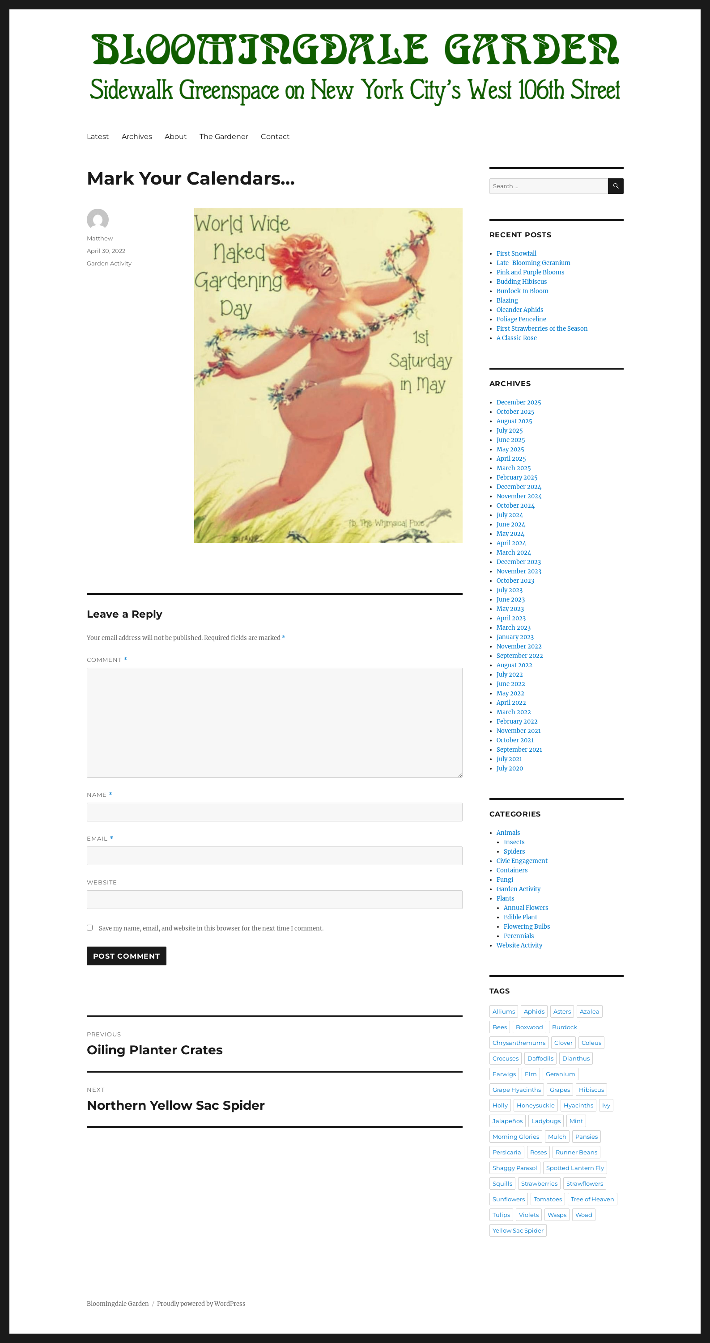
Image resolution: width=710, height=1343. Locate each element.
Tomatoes (548, 1199)
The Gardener (224, 136)
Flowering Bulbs (527, 926)
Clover (563, 1042)
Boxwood (529, 1027)
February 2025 (517, 477)
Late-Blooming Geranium (533, 263)
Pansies (586, 1136)
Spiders (514, 851)
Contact (275, 136)
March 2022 (514, 712)
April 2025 (511, 459)
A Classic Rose (517, 338)
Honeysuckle (536, 1105)
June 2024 (511, 524)
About (176, 136)
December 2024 (519, 487)
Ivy (606, 1105)
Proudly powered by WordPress (201, 1304)
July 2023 (510, 590)
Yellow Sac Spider (518, 1230)
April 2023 (511, 618)
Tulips (501, 1214)
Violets (529, 1214)
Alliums (504, 1011)
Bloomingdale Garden (118, 1304)
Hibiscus (591, 1089)
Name (100, 795)
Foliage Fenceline (521, 319)
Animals (508, 833)
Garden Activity (109, 263)
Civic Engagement (522, 861)
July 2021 (509, 759)
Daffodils (540, 1058)
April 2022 (511, 703)
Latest (98, 136)
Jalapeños (508, 1120)
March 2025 (514, 468)
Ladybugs (546, 1120)
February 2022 (517, 721)
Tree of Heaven (592, 1199)
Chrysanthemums (519, 1042)
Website (102, 882)
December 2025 (519, 402)
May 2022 (510, 693)
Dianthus (576, 1058)
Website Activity (519, 945)
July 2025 (510, 430)
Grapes (560, 1089)
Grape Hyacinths (517, 1089)
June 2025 (511, 440)
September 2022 (520, 656)
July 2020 (510, 768)
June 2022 (511, 684)
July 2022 (510, 674)
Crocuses (506, 1058)
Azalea (589, 1011)
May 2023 (510, 609)
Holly (500, 1105)
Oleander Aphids (520, 310)
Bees (500, 1027)
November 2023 (519, 571)
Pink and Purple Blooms (531, 272)
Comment (107, 660)
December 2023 (519, 562)
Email (100, 838)
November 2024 (519, 496)
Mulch (557, 1136)
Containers (512, 870)
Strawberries (539, 1183)
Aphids (534, 1011)
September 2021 (519, 750)
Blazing (507, 300)
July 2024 (510, 515)
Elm (531, 1074)
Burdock (564, 1027)
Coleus (591, 1042)
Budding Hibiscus (522, 282)
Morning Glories (516, 1136)
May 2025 (510, 449)
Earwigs (504, 1074)
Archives (137, 136)
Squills (502, 1183)
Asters (562, 1011)
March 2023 (514, 628)
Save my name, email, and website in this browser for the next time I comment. (211, 928)
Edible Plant (520, 917)
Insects (514, 842)
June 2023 (511, 599)
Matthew (100, 238)
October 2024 (516, 505)
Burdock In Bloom (522, 291)
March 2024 (514, 552)
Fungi (505, 880)
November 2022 (519, 646)
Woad (583, 1214)
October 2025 (516, 412)
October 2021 (515, 740)
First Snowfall (516, 253)
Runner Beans (576, 1152)
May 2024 (510, 534)
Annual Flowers (526, 908)
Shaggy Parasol (515, 1167)
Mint (576, 1120)
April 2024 (511, 543)
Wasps (557, 1214)
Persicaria (507, 1152)
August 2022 (514, 665)
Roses (538, 1152)
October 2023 (515, 581)
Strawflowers (584, 1183)
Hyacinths (578, 1105)
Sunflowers (509, 1199)
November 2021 (519, 731)
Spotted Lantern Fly (575, 1167)
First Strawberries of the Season (542, 329)
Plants (505, 898)
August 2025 (514, 421)
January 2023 (515, 637)
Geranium (560, 1074)
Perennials (519, 936)
